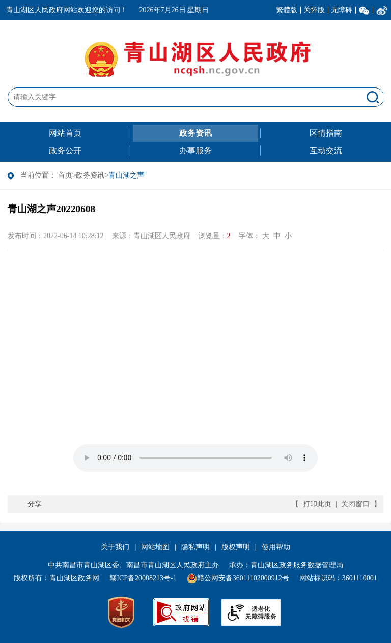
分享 (34, 504)
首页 (65, 175)
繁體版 (286, 10)
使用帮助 (276, 547)
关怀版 (314, 10)
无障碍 (341, 10)
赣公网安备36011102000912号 (243, 578)
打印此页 (317, 504)
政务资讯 (90, 175)
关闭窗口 (355, 504)
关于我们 (115, 547)
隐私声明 (195, 547)
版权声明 (235, 547)
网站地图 (155, 547)
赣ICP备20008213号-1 (142, 578)
